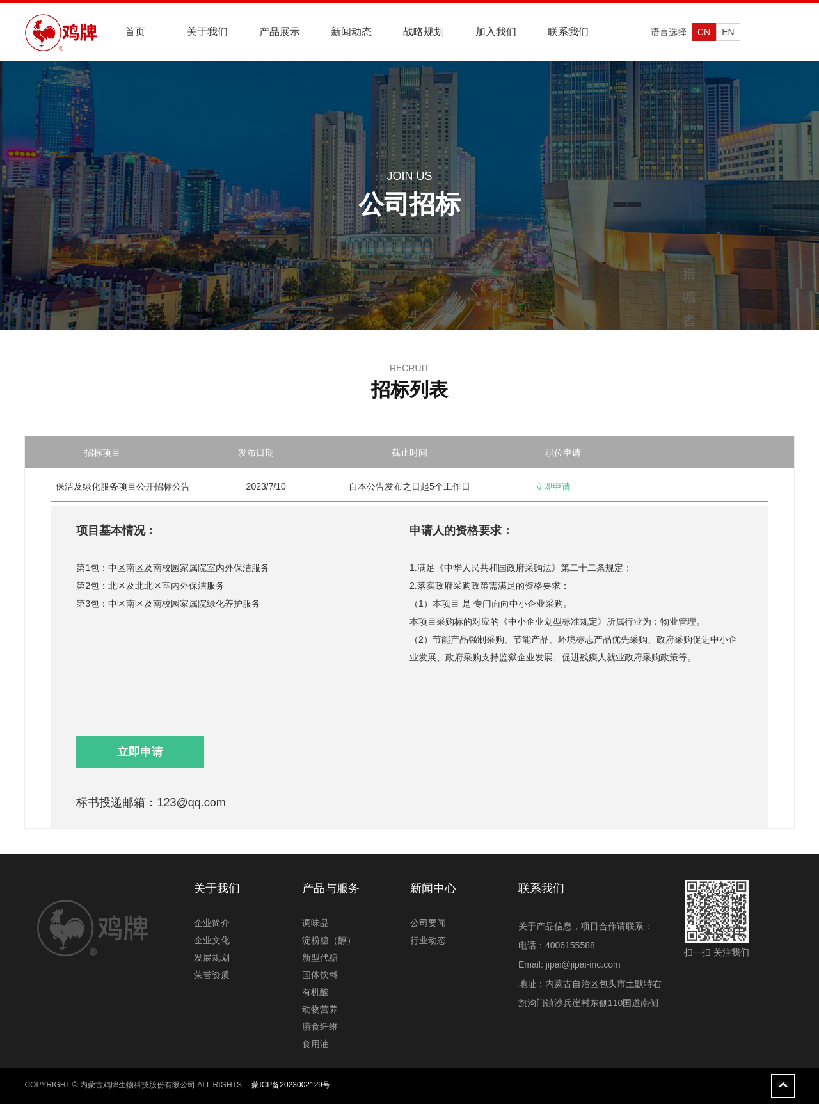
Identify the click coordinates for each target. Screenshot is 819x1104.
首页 (135, 31)
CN (703, 32)
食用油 (315, 1044)
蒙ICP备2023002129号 (290, 1084)
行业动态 (428, 940)
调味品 (315, 923)
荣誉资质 (212, 975)
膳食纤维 (320, 1026)
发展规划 (212, 957)
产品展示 (279, 31)
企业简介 (212, 923)
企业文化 (212, 940)
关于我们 (207, 31)
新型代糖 (320, 957)
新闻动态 (351, 31)
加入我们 (495, 31)
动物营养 (320, 1009)
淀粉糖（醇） (329, 940)
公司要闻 (428, 923)
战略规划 (423, 31)
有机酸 (315, 992)
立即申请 (140, 752)
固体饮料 (320, 975)
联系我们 (568, 31)
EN (728, 32)
